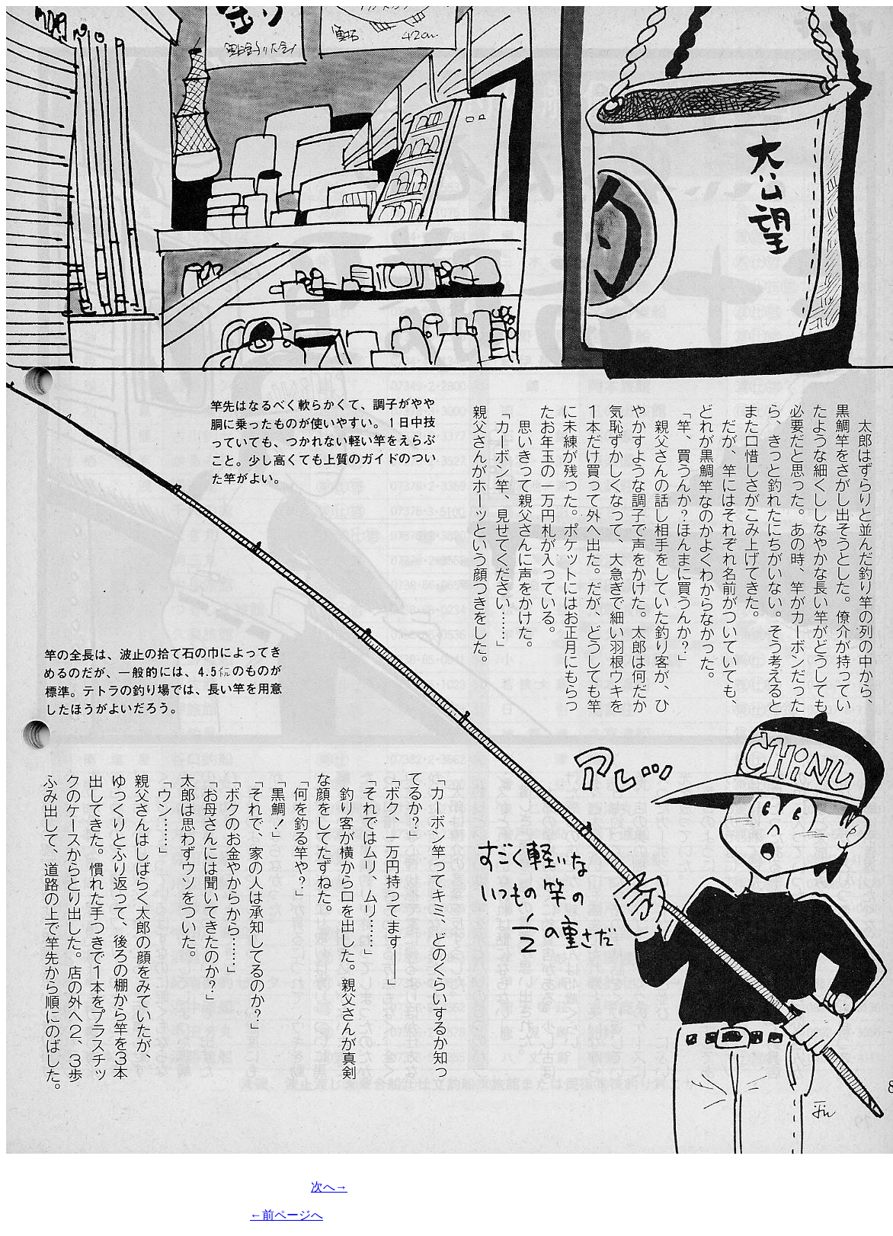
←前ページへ (286, 1215)
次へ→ (329, 1186)
